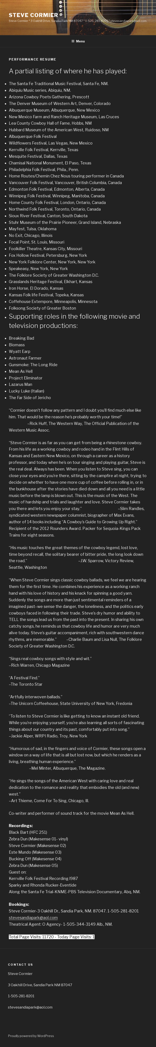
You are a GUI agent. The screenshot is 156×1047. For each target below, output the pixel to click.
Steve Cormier (33, 15)
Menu (78, 41)
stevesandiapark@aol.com (33, 917)
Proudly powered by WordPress (31, 1036)
